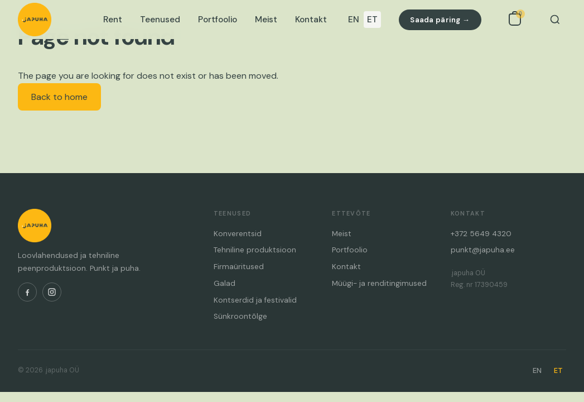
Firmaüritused (239, 266)
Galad (224, 283)
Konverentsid (238, 233)
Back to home (59, 97)
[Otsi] (555, 19)
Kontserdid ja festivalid (255, 300)
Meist (266, 19)
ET (372, 19)
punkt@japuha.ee (483, 250)
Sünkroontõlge (240, 316)
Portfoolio (217, 19)
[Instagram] (51, 292)
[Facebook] (27, 292)
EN (353, 19)
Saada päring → (440, 20)
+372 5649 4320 (481, 233)
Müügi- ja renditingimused (379, 283)
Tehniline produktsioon (255, 250)
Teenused (160, 19)
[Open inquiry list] (515, 19)
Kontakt (311, 19)
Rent (112, 19)
